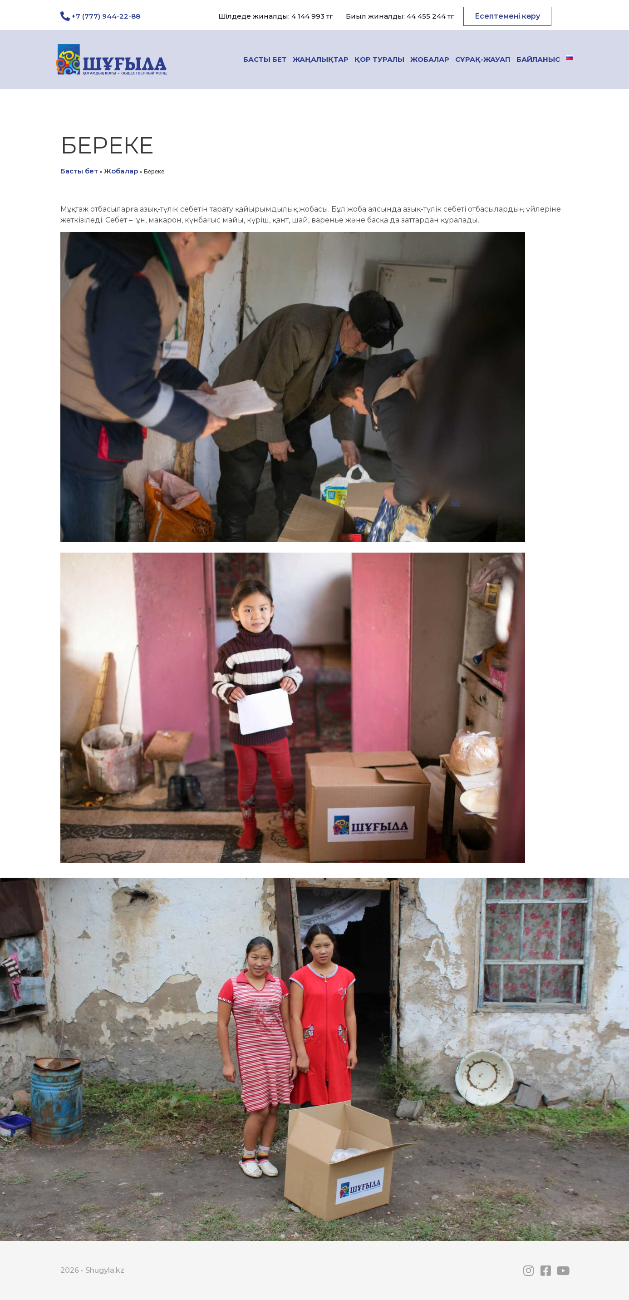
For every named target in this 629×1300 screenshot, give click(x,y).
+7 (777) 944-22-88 (105, 16)
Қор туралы (379, 59)
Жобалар (429, 59)
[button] (507, 16)
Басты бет (265, 59)
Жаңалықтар (321, 59)
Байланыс (538, 59)
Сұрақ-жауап (483, 59)
